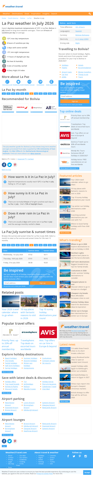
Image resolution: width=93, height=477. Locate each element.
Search (54, 13)
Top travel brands (12, 387)
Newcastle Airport (49, 410)
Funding (22, 465)
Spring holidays (11, 371)
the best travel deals (78, 331)
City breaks (9, 364)
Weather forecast (29, 85)
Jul (31, 93)
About (10, 459)
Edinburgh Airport (31, 413)
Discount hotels (11, 392)
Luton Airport (29, 405)
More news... (64, 401)
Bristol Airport (11, 413)
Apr (18, 93)
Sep (41, 93)
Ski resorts (46, 366)
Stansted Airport (11, 410)
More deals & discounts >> (69, 168)
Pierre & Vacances (49, 387)
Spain (52, 463)
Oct (45, 93)
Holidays (65, 65)
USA (51, 467)
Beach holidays (11, 361)
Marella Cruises (30, 392)
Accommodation (84, 68)
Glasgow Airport (48, 408)
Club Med (46, 392)
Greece (52, 461)
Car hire (65, 74)
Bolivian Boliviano (82, 35)
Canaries (53, 459)
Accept (87, 472)
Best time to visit (7, 85)
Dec (54, 93)
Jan (4, 93)
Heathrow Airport (31, 434)
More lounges (7, 438)
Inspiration (36, 13)
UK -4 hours (80, 27)
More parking (7, 417)
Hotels (80, 65)
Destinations (17, 13)
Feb (8, 93)
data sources (35, 156)
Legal (10, 465)
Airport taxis (67, 72)
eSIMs (64, 77)
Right (77, 43)
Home (4, 18)
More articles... (65, 233)
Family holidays (11, 366)
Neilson (27, 389)
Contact (10, 461)
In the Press (20, 467)
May (22, 93)
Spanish (78, 31)
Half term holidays (12, 368)
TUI (25, 385)
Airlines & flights (11, 389)
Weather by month (18, 85)
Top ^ (4, 449)
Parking (41, 465)
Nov (50, 93)
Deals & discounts (51, 85)
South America (13, 18)
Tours (80, 77)
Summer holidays (30, 361)
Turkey (52, 465)
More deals (6, 396)
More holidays (7, 375)
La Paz (29, 18)
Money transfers (84, 72)
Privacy (10, 463)
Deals (27, 13)
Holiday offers (10, 385)
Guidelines (23, 463)
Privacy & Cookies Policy (45, 474)
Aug (36, 93)
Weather (6, 13)
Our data (23, 459)
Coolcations (46, 361)
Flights (64, 68)
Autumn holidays (30, 364)
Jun (27, 93)
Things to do (83, 74)
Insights (45, 13)
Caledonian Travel (49, 389)
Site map (11, 467)
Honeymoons (29, 371)
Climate (41, 467)
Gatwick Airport (48, 405)
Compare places (48, 364)
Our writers (23, 461)
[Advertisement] (58, 6)
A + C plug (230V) (81, 39)
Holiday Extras (47, 385)
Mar (13, 93)
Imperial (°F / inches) (25, 162)
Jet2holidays (28, 387)
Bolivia (22, 18)
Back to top (6, 173)
